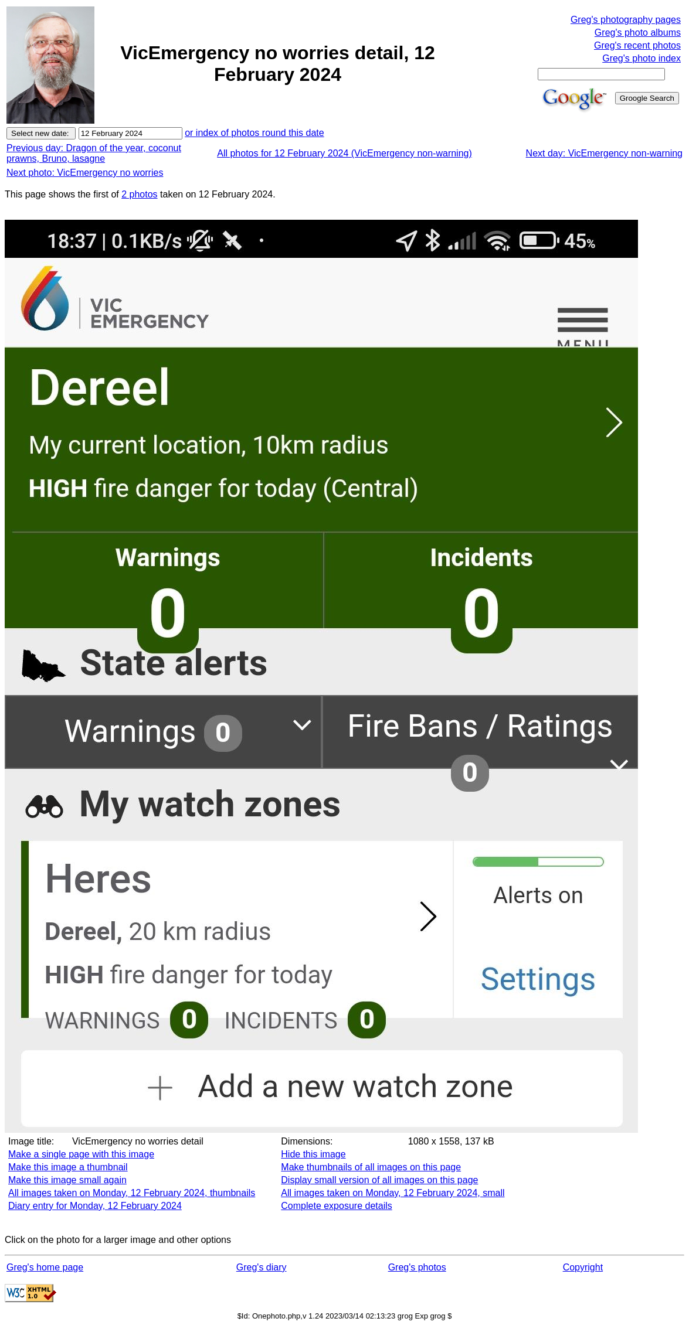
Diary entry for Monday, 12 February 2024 (95, 1206)
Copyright (583, 1267)
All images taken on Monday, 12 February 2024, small (392, 1193)
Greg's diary (261, 1267)
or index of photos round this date (254, 133)
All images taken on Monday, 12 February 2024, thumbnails (131, 1193)
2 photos (139, 194)
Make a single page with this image (81, 1154)
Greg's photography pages (626, 20)
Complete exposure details (336, 1206)
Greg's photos (417, 1267)
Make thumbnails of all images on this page (371, 1167)
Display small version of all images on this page (379, 1180)
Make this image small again (67, 1180)
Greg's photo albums (638, 33)
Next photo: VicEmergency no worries (84, 173)
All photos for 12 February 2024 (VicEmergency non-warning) (344, 153)
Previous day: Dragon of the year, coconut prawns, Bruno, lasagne (93, 153)
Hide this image (313, 1154)
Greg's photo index (641, 58)
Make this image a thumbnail (68, 1167)
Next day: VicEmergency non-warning (604, 153)
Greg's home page (44, 1267)
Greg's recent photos (637, 45)
